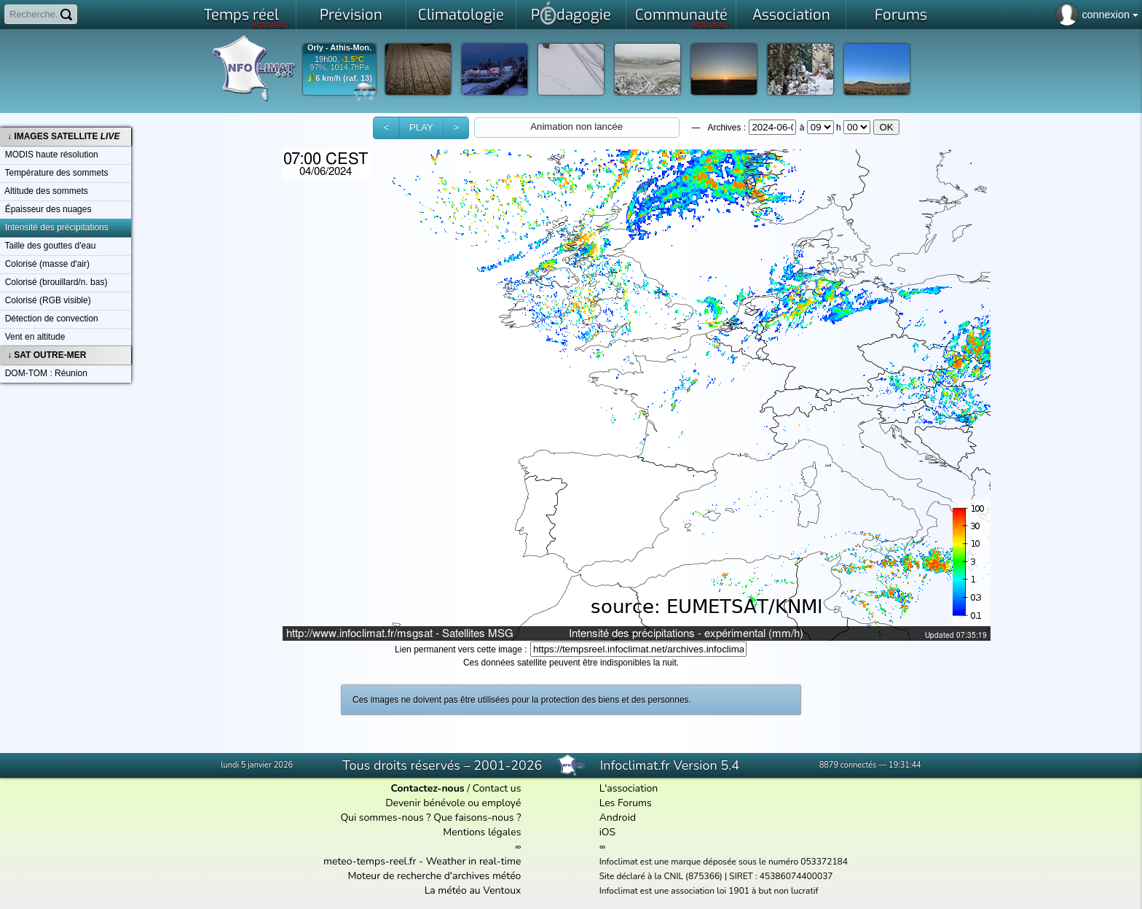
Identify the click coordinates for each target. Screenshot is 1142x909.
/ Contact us (455, 788)
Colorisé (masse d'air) (45, 264)
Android (617, 817)
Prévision (351, 15)
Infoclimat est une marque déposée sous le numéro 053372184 (723, 861)
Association (791, 15)
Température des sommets (54, 173)
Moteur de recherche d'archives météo (434, 876)
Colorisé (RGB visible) (45, 300)
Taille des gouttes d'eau (48, 246)
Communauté (682, 17)
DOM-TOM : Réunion (43, 373)
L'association (628, 788)
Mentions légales (482, 832)
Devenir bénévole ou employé (453, 803)
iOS (607, 832)
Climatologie (461, 15)
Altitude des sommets (44, 191)
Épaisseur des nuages (45, 209)
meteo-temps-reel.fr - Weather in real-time (422, 861)
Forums (901, 15)
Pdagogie (571, 13)
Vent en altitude (32, 337)
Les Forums (625, 803)
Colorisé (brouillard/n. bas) (53, 282)
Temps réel (246, 17)
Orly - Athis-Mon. (339, 48)
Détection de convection (49, 318)
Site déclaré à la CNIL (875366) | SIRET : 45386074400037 (716, 876)
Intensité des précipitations (54, 227)
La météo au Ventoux (473, 890)
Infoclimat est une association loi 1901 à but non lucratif (709, 891)
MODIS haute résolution (49, 154)
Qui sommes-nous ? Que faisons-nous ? (430, 817)
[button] (386, 128)
